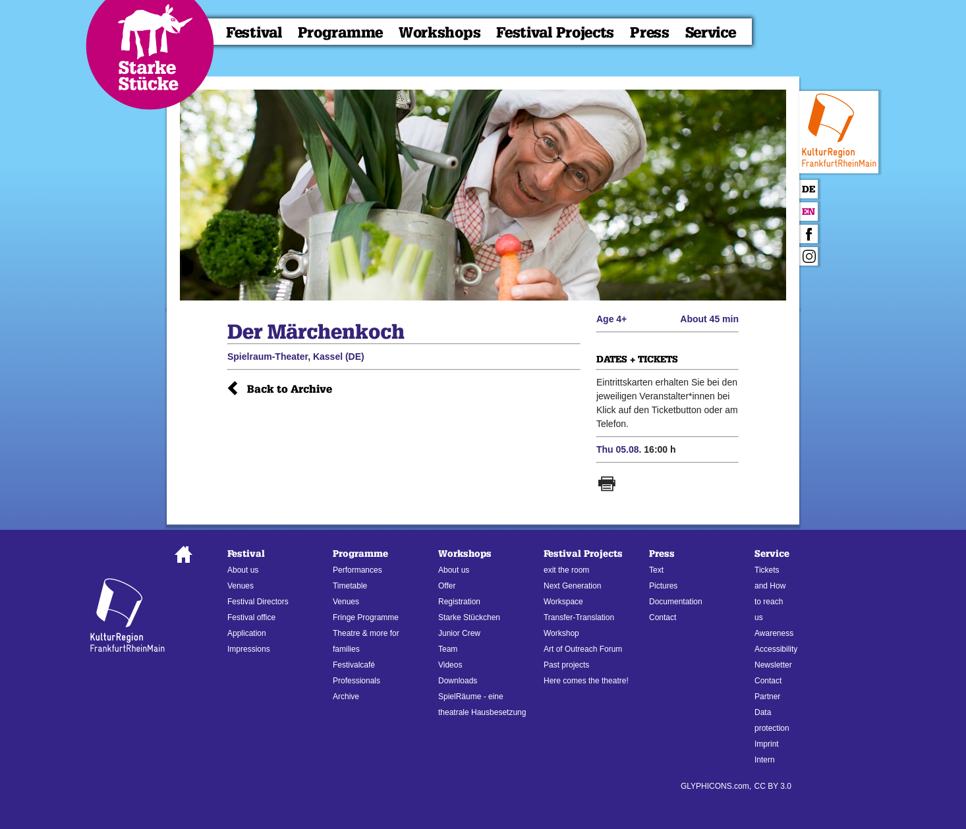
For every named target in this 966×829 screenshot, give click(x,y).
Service (710, 33)
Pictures (663, 585)
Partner (767, 696)
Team (447, 649)
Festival (254, 33)
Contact (662, 617)
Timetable (350, 585)
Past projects (566, 665)
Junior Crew (459, 633)
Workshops (439, 33)
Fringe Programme (366, 617)
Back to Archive (289, 389)
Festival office (251, 617)
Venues (240, 585)
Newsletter (773, 665)
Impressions (248, 649)
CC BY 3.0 (772, 786)
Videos (450, 665)
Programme (340, 33)
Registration (459, 601)
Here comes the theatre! (586, 680)
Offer (446, 585)
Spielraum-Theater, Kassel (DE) (295, 356)
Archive (346, 696)
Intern (764, 759)
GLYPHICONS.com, (716, 786)
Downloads (457, 680)
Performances (357, 570)
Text (656, 570)
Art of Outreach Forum (583, 649)
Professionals (356, 680)
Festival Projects (555, 33)
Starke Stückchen (469, 617)
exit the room (566, 570)
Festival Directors (258, 601)
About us (242, 570)
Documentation (675, 601)
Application (246, 633)
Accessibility (775, 649)
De (808, 189)
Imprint (766, 744)
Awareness (773, 633)
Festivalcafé (354, 665)
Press (649, 33)
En (808, 211)
